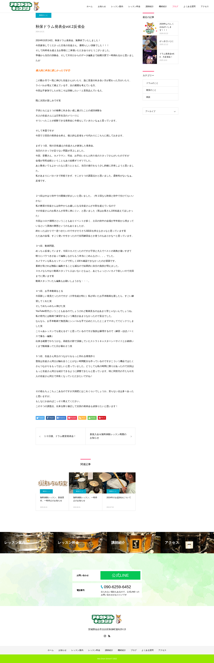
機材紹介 (163, 6)
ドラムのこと (152, 83)
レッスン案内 (117, 6)
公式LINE (120, 575)
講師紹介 (150, 6)
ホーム (90, 6)
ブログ (175, 6)
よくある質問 (189, 6)
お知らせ (102, 6)
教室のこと (43, 15)
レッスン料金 (134, 6)
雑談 (148, 97)
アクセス (205, 6)
